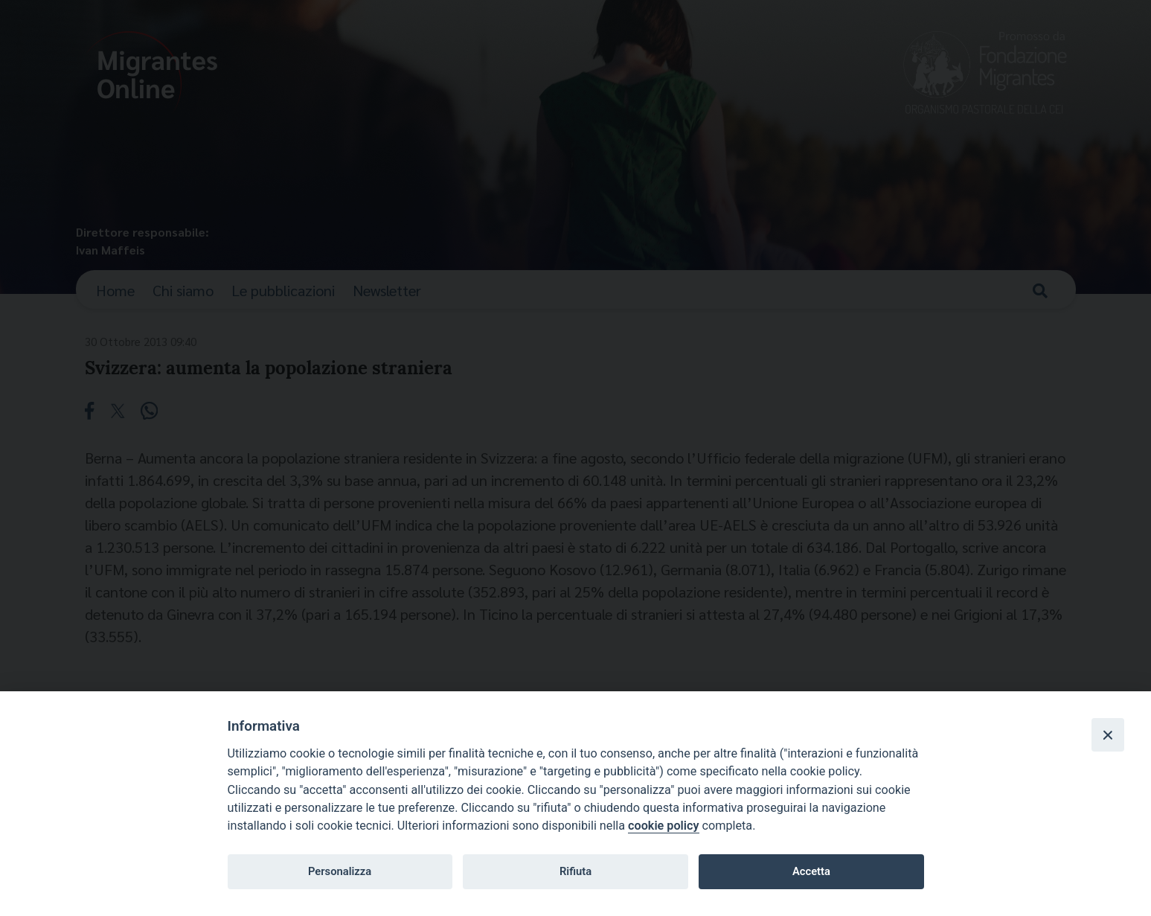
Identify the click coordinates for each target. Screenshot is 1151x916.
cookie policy (663, 826)
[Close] (1107, 734)
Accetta (811, 871)
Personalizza (339, 871)
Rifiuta (575, 871)
